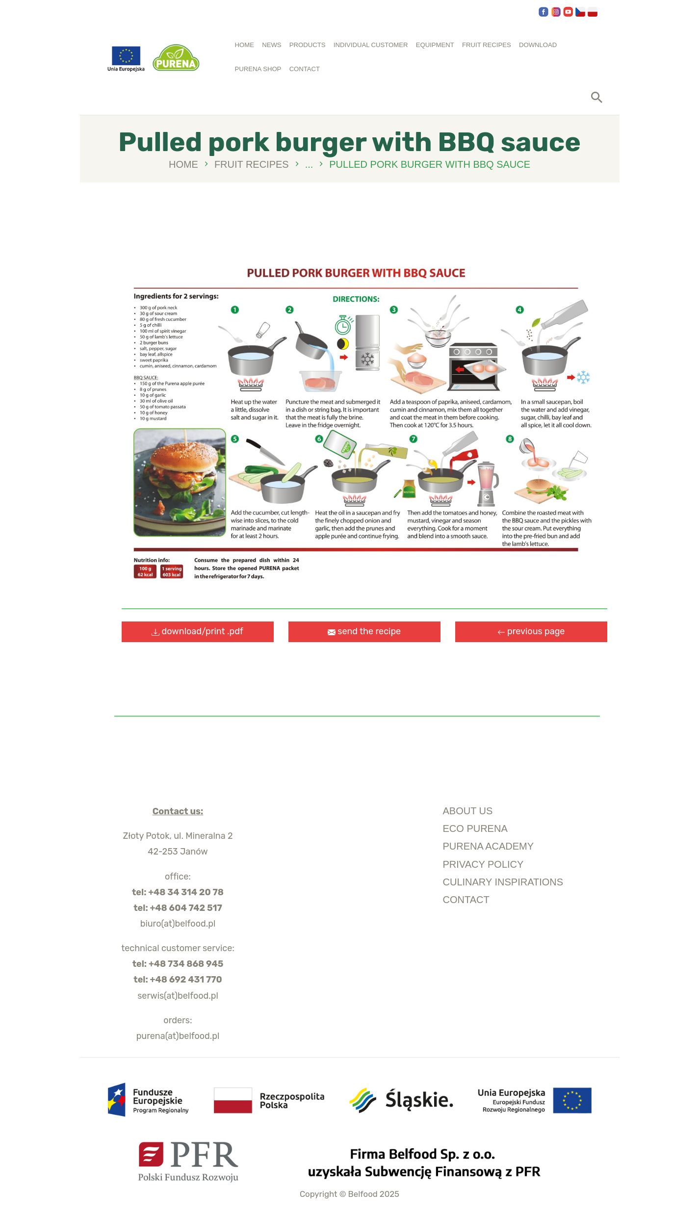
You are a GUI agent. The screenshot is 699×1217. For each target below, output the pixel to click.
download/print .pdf (197, 631)
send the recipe (364, 631)
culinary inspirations (503, 882)
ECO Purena (475, 828)
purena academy (488, 846)
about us (468, 810)
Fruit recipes (251, 164)
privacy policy (483, 864)
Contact (466, 899)
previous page (531, 631)
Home (183, 164)
